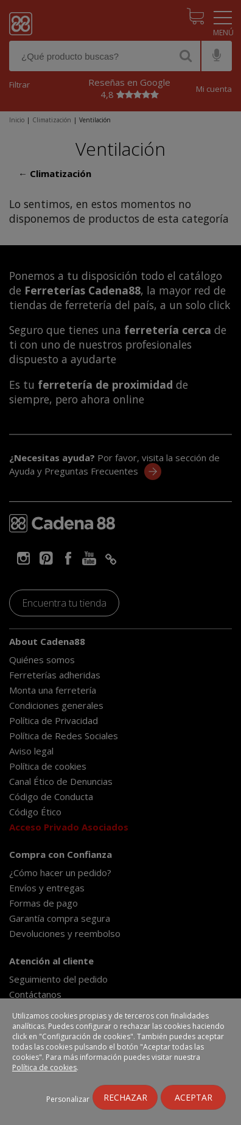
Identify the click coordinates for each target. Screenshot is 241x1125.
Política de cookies (44, 1067)
